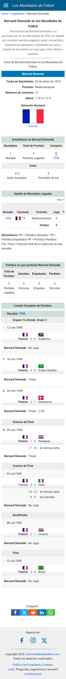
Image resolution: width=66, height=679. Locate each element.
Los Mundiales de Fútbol (33, 5)
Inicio (4, 13)
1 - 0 (33, 441)
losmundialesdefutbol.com (42, 654)
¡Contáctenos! (33, 674)
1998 (56, 158)
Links (11, 669)
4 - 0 (33, 370)
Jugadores (17, 13)
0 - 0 (33, 485)
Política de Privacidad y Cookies (32, 664)
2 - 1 (33, 402)
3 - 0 (33, 339)
